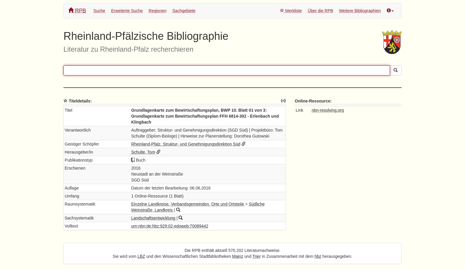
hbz (318, 256)
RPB (77, 10)
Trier (256, 256)
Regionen (157, 10)
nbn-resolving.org (328, 110)
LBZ (141, 256)
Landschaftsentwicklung (153, 218)
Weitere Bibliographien (360, 10)
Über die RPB (320, 10)
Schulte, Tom (143, 152)
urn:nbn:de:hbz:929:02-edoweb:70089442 (169, 226)
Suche (99, 10)
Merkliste (291, 10)
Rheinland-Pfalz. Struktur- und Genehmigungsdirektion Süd (185, 144)
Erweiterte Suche (127, 10)
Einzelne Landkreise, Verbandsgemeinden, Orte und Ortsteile (188, 204)
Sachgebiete (183, 10)
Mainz (237, 256)
